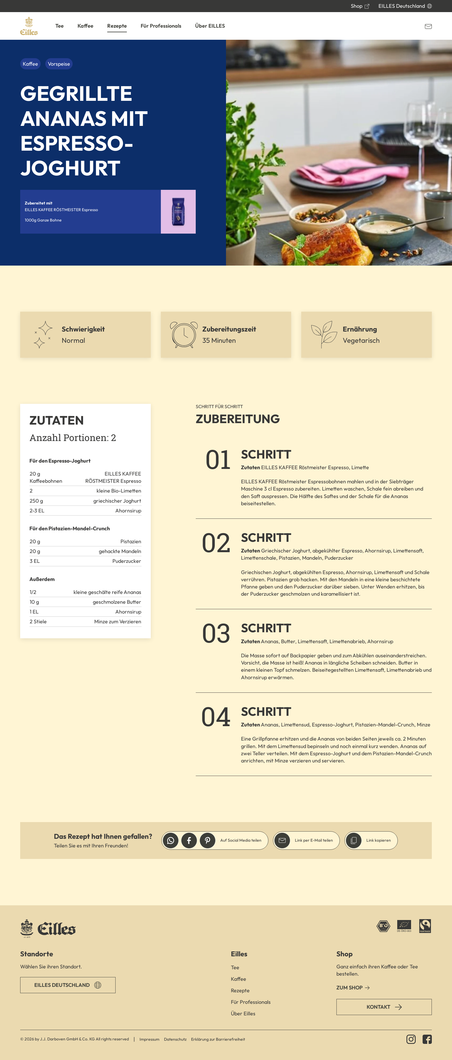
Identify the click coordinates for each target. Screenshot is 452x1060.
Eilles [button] (239, 953)
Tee (235, 967)
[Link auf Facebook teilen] (189, 840)
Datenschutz (175, 1039)
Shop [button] (344, 953)
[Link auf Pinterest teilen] (207, 840)
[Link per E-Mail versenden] (282, 840)
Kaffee (238, 979)
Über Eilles (243, 1013)
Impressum (149, 1039)
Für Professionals (251, 1002)
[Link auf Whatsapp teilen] (171, 840)
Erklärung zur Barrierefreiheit (218, 1039)
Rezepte (240, 990)
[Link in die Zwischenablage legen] (354, 840)
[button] (59, 26)
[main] (226, 472)
